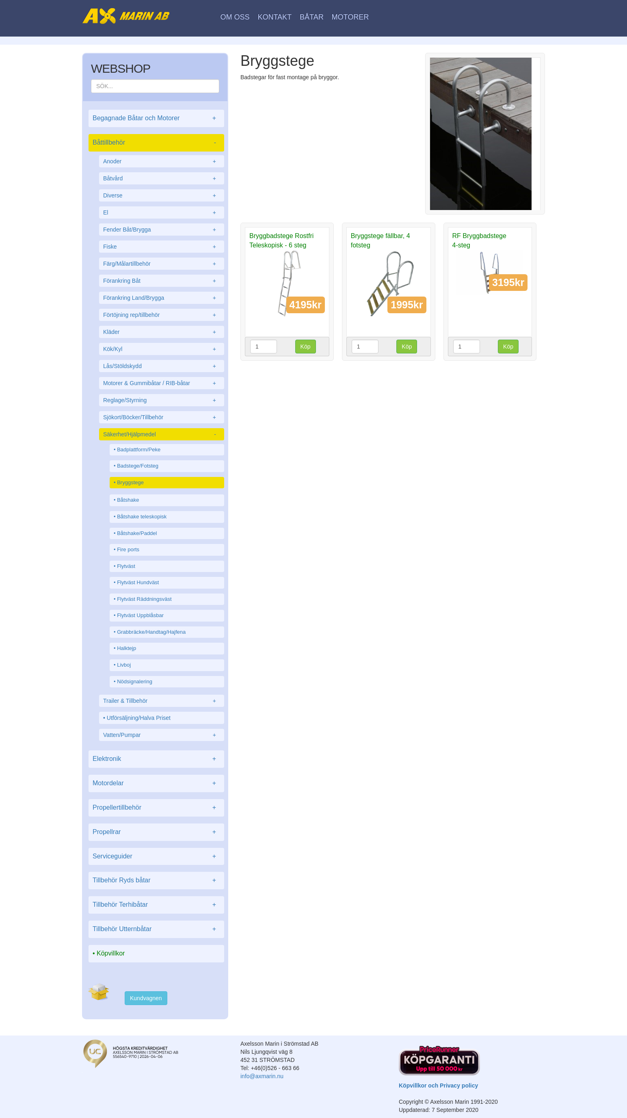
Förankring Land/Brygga (161, 298)
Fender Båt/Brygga (161, 229)
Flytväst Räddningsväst (144, 599)
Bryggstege (130, 482)
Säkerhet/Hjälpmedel (161, 434)
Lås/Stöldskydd (161, 366)
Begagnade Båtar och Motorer (156, 118)
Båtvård (161, 178)
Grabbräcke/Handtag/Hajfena (151, 632)
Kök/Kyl (161, 349)
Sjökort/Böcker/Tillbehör (161, 417)
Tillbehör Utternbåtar (156, 929)
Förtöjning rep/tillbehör (161, 315)
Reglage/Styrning (161, 400)
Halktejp (126, 648)
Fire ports (128, 549)
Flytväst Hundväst (138, 582)
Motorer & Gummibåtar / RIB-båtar (161, 383)
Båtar (312, 17)
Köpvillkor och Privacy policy (438, 1085)
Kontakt (274, 17)
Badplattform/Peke (138, 449)
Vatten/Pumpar (161, 735)
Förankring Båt (161, 281)
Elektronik (156, 759)
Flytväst (126, 566)
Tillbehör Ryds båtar (156, 880)
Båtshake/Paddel (137, 533)
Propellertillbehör (156, 807)
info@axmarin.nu (261, 1076)
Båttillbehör (156, 142)
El (161, 212)
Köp (306, 346)
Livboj (124, 665)
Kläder (161, 332)
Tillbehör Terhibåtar (156, 905)
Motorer (350, 17)
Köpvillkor (111, 953)
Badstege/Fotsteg (137, 466)
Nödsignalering (134, 681)
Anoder (161, 161)
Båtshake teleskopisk (141, 517)
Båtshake (128, 500)
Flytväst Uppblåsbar (140, 615)
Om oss (235, 17)
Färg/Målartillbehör (161, 264)
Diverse (161, 195)
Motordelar (156, 783)
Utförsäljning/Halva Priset (139, 718)
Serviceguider (156, 856)
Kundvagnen (146, 998)
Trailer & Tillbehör (161, 701)
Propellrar (156, 832)
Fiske (161, 247)
